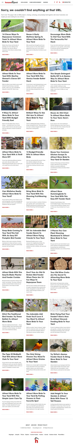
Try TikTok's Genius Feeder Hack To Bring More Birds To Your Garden (60, 358)
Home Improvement (35, 2)
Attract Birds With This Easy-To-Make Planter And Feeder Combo (12, 275)
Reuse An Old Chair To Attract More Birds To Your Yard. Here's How (60, 116)
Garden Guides (34, 434)
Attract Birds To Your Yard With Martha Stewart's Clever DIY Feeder (11, 77)
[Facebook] (54, 2)
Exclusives (24, 2)
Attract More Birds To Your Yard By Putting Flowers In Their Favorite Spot (35, 397)
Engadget (11, 434)
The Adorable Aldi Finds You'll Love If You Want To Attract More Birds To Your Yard (35, 319)
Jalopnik (17, 434)
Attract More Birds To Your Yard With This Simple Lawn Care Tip (12, 396)
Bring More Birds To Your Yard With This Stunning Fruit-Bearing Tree (36, 195)
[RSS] (59, 2)
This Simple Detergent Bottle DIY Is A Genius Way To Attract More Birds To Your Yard (60, 77)
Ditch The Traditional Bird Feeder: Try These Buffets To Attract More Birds (12, 318)
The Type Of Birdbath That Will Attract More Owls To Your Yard (12, 356)
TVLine (22, 434)
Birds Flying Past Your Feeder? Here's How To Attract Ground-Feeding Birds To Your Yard (60, 319)
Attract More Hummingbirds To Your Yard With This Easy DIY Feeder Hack (60, 195)
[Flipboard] (57, 2)
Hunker (41, 434)
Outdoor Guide (53, 434)
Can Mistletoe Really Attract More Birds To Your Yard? (11, 194)
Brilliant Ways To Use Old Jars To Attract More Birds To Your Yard (35, 116)
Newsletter (66, 2)
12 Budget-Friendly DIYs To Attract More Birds (35, 154)
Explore (27, 434)
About (28, 425)
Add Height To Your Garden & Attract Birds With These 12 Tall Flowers (59, 397)
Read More (5, 54)
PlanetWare (61, 434)
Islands (46, 434)
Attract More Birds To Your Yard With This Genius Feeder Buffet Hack (35, 77)
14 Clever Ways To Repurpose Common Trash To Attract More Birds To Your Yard (12, 38)
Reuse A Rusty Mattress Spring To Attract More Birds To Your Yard (35, 38)
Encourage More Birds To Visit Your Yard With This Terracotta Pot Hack (61, 38)
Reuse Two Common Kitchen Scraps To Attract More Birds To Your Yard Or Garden (60, 156)
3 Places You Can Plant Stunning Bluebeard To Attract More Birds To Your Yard (60, 236)
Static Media (27, 428)
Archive (33, 425)
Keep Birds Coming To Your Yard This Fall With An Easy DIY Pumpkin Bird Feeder (12, 234)
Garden (45, 2)
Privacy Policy (42, 425)
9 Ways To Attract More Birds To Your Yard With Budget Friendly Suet (10, 116)
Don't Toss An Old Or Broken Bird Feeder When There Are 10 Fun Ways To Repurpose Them (35, 277)
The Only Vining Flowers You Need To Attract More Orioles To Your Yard (35, 358)
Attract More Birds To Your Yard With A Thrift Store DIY (12, 154)
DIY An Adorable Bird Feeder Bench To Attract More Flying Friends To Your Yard (36, 234)
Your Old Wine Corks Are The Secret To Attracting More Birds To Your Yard (60, 276)
